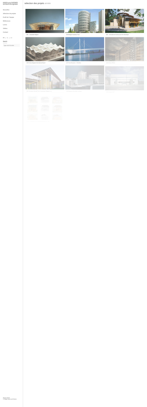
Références (12, 21)
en (11, 38)
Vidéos (5, 28)
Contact (12, 32)
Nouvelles (6, 10)
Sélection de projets (12, 13)
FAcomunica (11, 401)
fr (4, 38)
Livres (12, 25)
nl (7, 38)
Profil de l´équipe (12, 17)
